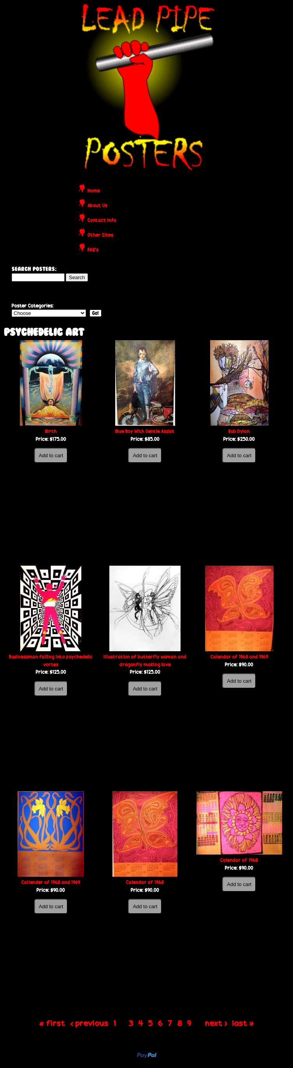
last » (243, 1022)
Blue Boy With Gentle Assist (145, 431)
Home (94, 191)
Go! (95, 313)
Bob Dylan (239, 431)
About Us (97, 206)
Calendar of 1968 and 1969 (239, 657)
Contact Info (102, 221)
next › (216, 1022)
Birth (51, 431)
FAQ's (93, 250)
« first (52, 1022)
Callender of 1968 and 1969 (50, 882)
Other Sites (100, 235)
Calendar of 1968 (145, 882)
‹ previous (89, 1022)
